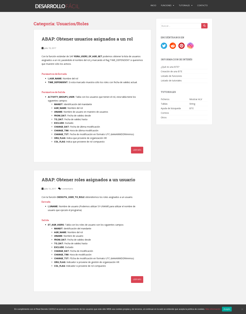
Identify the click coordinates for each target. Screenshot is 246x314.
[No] (242, 309)
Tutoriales (184, 5)
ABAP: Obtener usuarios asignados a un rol (87, 39)
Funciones (166, 5)
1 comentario (67, 188)
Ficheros (165, 99)
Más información (213, 309)
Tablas (164, 103)
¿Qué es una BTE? (170, 66)
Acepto (227, 309)
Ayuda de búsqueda (171, 108)
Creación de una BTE (171, 71)
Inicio (153, 5)
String (192, 103)
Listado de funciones (171, 75)
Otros (164, 117)
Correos (165, 112)
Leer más (137, 150)
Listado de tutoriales (171, 80)
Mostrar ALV (195, 99)
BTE (191, 108)
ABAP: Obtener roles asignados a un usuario (88, 180)
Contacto (202, 5)
